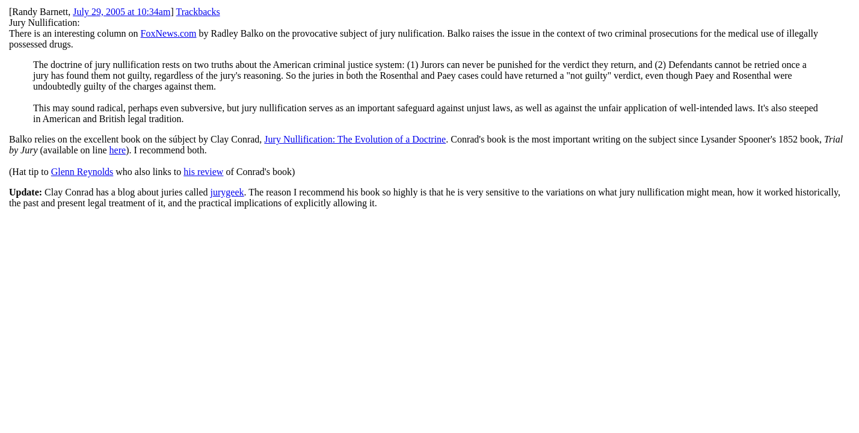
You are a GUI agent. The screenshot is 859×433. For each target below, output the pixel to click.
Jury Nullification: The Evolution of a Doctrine (355, 139)
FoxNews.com (169, 33)
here (117, 150)
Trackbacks (198, 12)
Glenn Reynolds (82, 172)
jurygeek (227, 192)
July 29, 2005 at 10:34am (121, 12)
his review (203, 172)
